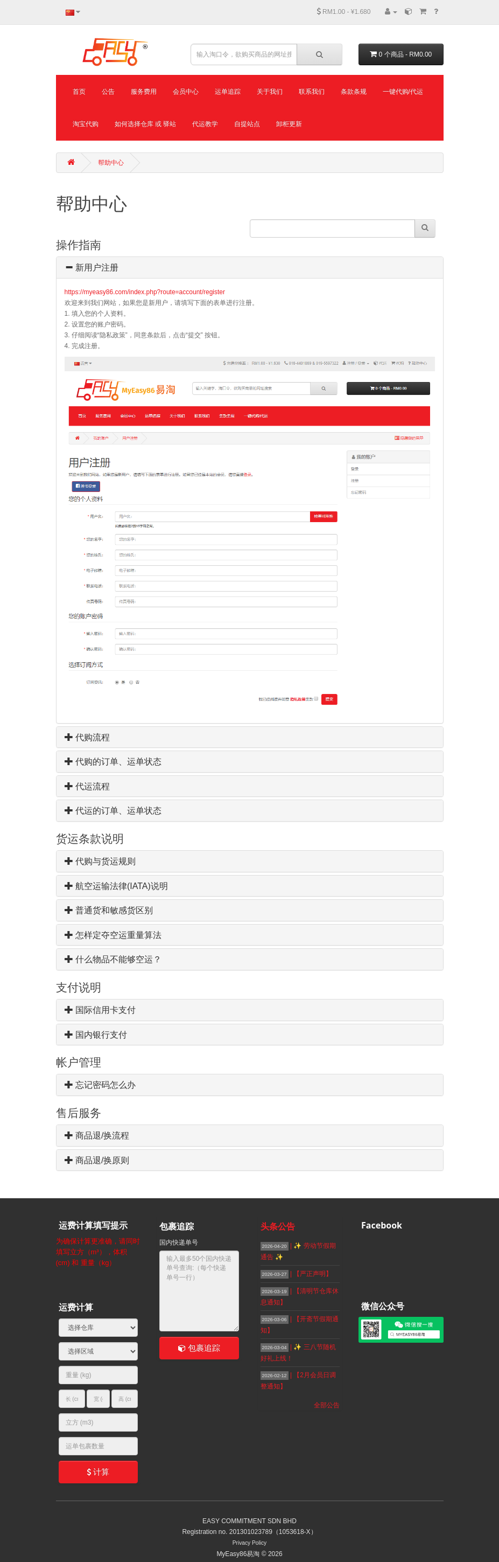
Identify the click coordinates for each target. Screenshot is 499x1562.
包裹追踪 (199, 1347)
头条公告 (278, 1226)
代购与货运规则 (100, 861)
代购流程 (87, 737)
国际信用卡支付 (100, 1010)
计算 (98, 1471)
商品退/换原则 (97, 1160)
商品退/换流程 (97, 1135)
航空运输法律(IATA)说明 (116, 886)
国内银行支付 (96, 1034)
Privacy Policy (249, 1543)
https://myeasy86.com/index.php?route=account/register (145, 292)
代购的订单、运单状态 (113, 761)
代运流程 (87, 786)
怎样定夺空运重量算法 (113, 935)
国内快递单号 (178, 1242)
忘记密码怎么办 (100, 1084)
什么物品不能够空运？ (113, 959)
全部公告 (327, 1405)
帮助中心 (111, 162)
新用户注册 (91, 267)
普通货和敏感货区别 (109, 910)
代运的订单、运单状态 (113, 810)
